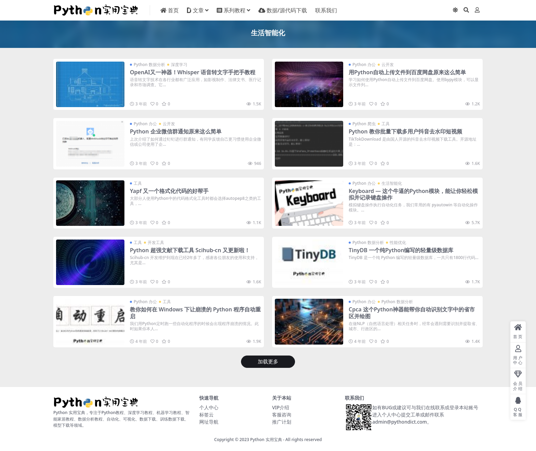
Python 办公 (364, 64)
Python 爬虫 (364, 124)
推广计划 (281, 421)
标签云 (206, 414)
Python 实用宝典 (266, 439)
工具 (385, 124)
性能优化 (398, 242)
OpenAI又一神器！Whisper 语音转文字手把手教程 (192, 72)
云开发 (387, 64)
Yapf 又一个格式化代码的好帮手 (169, 191)
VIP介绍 (280, 407)
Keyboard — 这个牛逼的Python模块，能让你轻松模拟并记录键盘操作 (413, 194)
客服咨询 (281, 414)
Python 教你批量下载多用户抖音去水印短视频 (405, 131)
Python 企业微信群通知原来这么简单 (176, 131)
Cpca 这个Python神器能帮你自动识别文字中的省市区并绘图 (412, 313)
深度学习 (179, 64)
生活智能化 (391, 183)
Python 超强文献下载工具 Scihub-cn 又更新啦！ (190, 250)
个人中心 (208, 407)
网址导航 (208, 421)
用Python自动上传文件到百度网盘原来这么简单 (407, 72)
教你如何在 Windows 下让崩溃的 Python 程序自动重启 (195, 313)
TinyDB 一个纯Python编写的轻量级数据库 (401, 250)
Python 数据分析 (149, 64)
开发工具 (156, 242)
